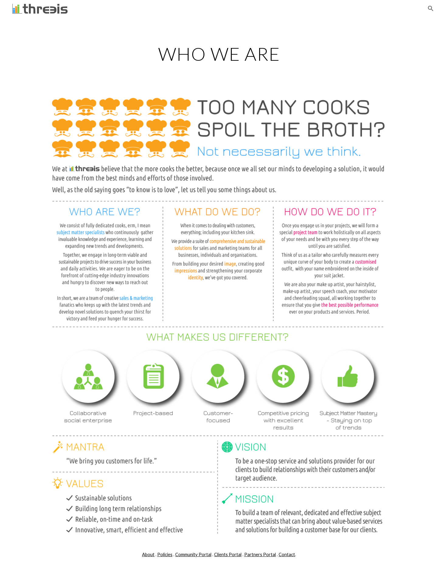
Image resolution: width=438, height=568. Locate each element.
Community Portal (193, 554)
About (148, 554)
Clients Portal (228, 554)
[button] (430, 8)
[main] (219, 53)
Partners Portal (260, 554)
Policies (164, 554)
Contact (287, 554)
